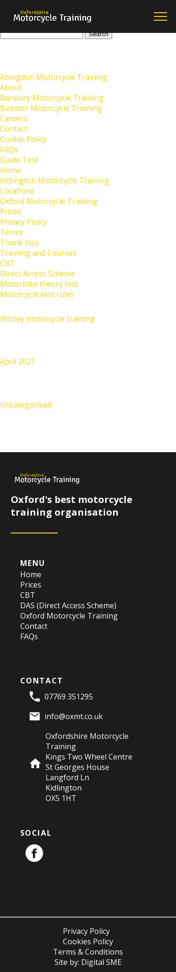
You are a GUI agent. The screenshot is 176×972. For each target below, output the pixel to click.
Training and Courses (38, 253)
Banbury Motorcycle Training (52, 98)
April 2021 (17, 361)
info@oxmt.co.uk (74, 716)
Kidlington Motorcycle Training (54, 180)
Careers (14, 118)
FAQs (9, 149)
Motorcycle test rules (37, 294)
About (11, 87)
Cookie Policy (23, 139)
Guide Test (19, 160)
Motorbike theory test (39, 284)
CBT (7, 263)
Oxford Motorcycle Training (49, 201)
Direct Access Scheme (37, 273)
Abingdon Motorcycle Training (53, 77)
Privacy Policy (23, 222)
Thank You (19, 242)
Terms (11, 232)
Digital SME (101, 962)
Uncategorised (26, 405)
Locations (17, 191)
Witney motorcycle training (47, 319)
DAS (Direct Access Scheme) (68, 605)
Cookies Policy (88, 941)
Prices (10, 211)
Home (10, 170)
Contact (13, 129)
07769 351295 (69, 696)
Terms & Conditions (88, 952)
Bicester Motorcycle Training (51, 108)
